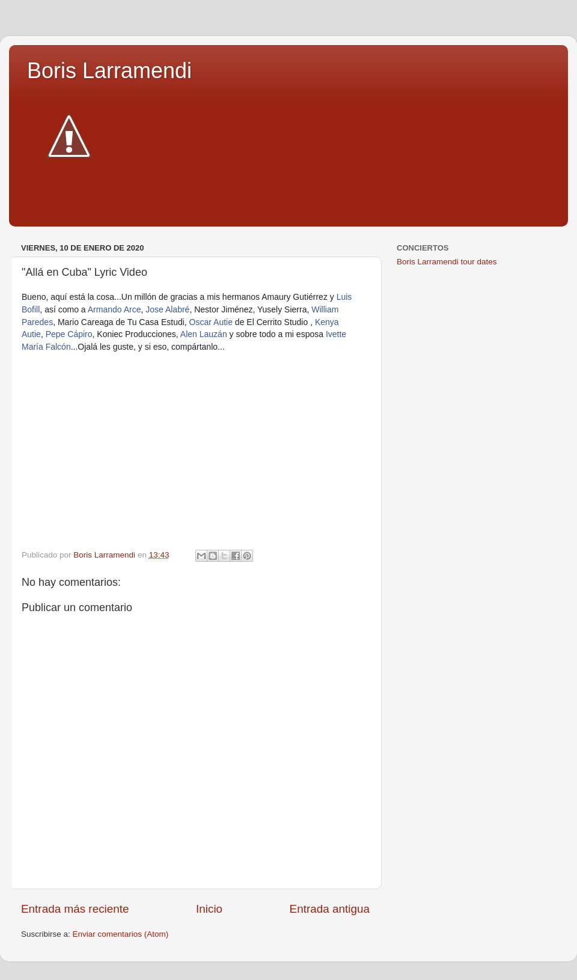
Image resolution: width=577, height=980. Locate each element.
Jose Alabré (167, 309)
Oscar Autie (211, 322)
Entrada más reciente (75, 908)
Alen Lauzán (203, 334)
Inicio (209, 908)
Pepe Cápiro (69, 334)
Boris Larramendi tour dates (447, 261)
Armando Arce (114, 309)
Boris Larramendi (109, 70)
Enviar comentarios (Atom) (121, 934)
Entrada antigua (330, 908)
